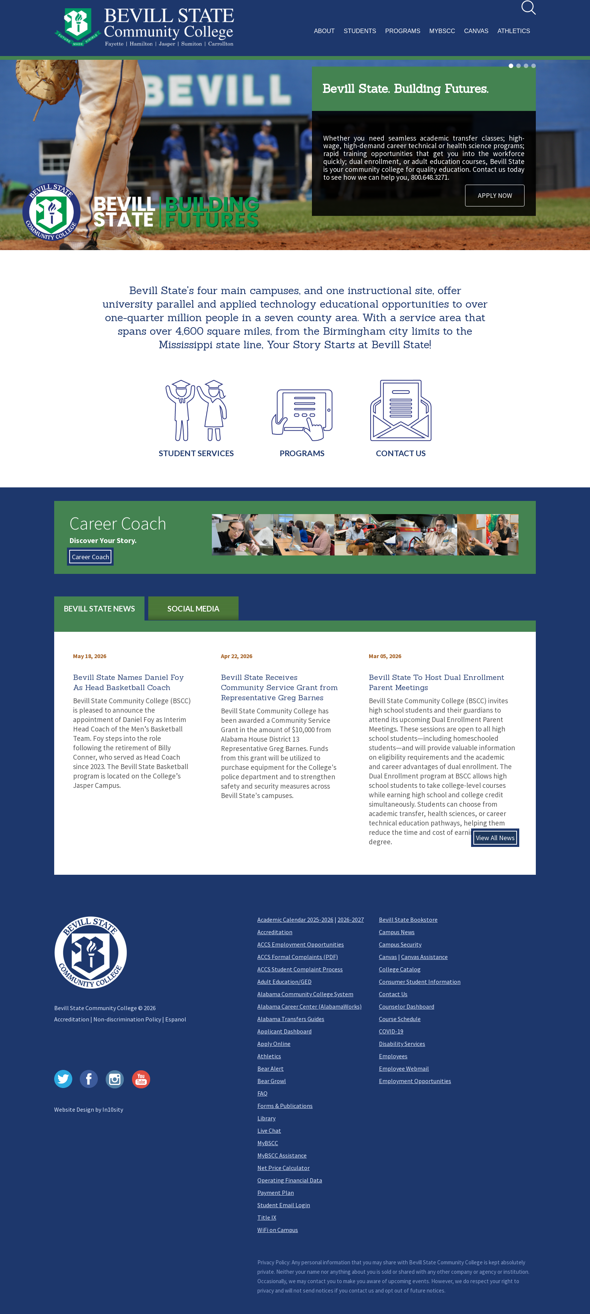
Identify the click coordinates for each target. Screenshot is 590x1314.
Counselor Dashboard (406, 1006)
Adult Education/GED (284, 981)
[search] (529, 7)
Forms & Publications (285, 1105)
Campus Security (400, 944)
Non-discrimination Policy (127, 1019)
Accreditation (71, 1019)
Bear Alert (270, 1068)
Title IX (266, 1217)
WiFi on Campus (277, 1230)
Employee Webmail (404, 1068)
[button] (423, 35)
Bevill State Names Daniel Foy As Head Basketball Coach (128, 682)
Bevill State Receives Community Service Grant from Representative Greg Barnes (279, 687)
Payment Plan (275, 1192)
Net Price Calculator (283, 1167)
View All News (495, 837)
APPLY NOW (495, 195)
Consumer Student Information (420, 981)
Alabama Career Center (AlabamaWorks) (309, 1006)
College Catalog (400, 969)
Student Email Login (283, 1205)
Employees (393, 1056)
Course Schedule (400, 1019)
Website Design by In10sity (88, 1109)
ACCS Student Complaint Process (300, 969)
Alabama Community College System (305, 994)
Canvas (388, 956)
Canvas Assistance (424, 956)
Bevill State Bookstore (408, 919)
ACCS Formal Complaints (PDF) (297, 956)
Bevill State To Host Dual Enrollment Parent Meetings (436, 682)
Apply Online (273, 1043)
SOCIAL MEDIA (193, 608)
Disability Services (402, 1043)
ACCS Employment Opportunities (300, 944)
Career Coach (90, 556)
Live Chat (269, 1130)
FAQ (262, 1093)
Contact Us (393, 994)
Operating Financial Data (289, 1180)
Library (266, 1118)
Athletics (269, 1056)
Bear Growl (271, 1081)
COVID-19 (391, 1031)
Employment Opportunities (415, 1081)
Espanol (175, 1019)
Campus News (397, 932)
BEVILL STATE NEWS (99, 608)
